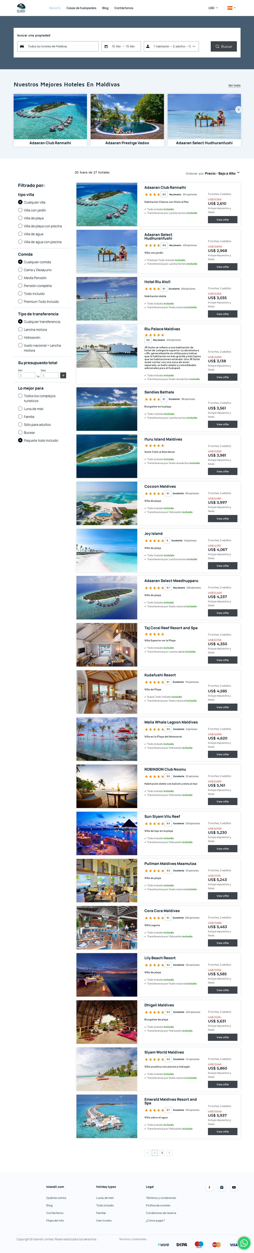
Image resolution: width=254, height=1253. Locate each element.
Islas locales (104, 1220)
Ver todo (234, 85)
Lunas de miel (105, 1198)
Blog (105, 8)
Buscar (226, 46)
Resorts (55, 8)
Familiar (101, 1213)
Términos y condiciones (161, 1198)
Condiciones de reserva (161, 1213)
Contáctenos (123, 8)
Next (238, 109)
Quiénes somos (56, 1198)
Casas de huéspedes (81, 8)
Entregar (63, 375)
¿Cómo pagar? (155, 1220)
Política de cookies (158, 1205)
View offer (223, 219)
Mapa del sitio (55, 1220)
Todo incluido (105, 1205)
